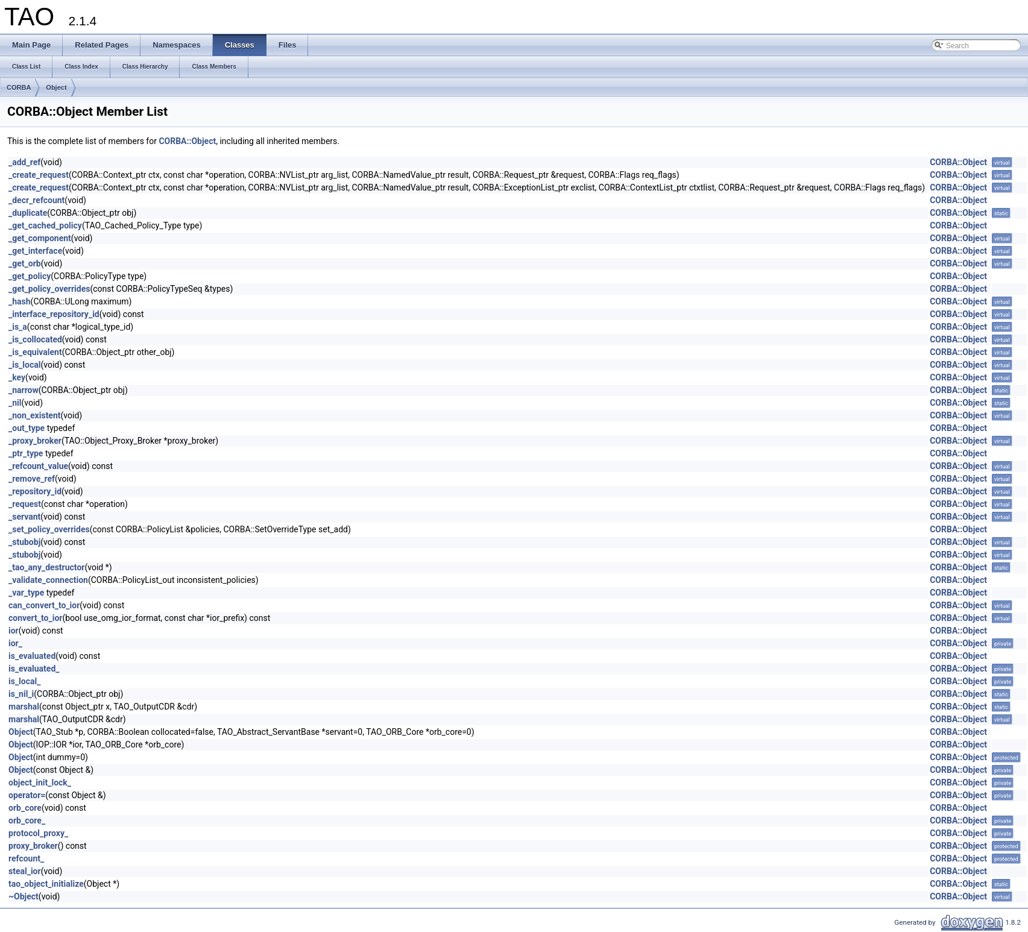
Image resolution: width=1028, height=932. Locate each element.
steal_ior (24, 871)
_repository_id (34, 491)
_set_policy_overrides (49, 529)
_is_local (24, 365)
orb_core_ (26, 820)
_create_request (38, 175)
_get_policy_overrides (49, 289)
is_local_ (24, 681)
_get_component (39, 238)
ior (13, 630)
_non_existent (34, 415)
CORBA (19, 87)
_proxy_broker (34, 441)
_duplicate (27, 213)
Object (56, 87)
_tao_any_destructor (46, 567)
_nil (15, 403)
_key (16, 377)
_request (24, 504)
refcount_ (26, 858)
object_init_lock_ (39, 782)
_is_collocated (35, 339)
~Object (23, 896)
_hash (19, 301)
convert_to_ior (35, 618)
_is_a (17, 327)
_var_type (26, 592)
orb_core (25, 808)
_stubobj (24, 542)
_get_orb (24, 263)
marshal (23, 706)
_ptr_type (25, 453)
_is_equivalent (35, 352)
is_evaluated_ (34, 668)
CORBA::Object (187, 141)
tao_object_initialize (46, 884)
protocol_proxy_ (38, 833)
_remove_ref (31, 478)
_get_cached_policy (45, 225)
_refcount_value (38, 466)
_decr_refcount (36, 200)
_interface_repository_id (53, 314)
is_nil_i (21, 694)
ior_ (15, 643)
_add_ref (24, 162)
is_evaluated (31, 656)
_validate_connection (48, 580)
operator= (26, 795)
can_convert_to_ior (44, 605)
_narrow (23, 390)
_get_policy (29, 276)
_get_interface (35, 251)
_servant (24, 516)
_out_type (26, 428)
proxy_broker (33, 846)
